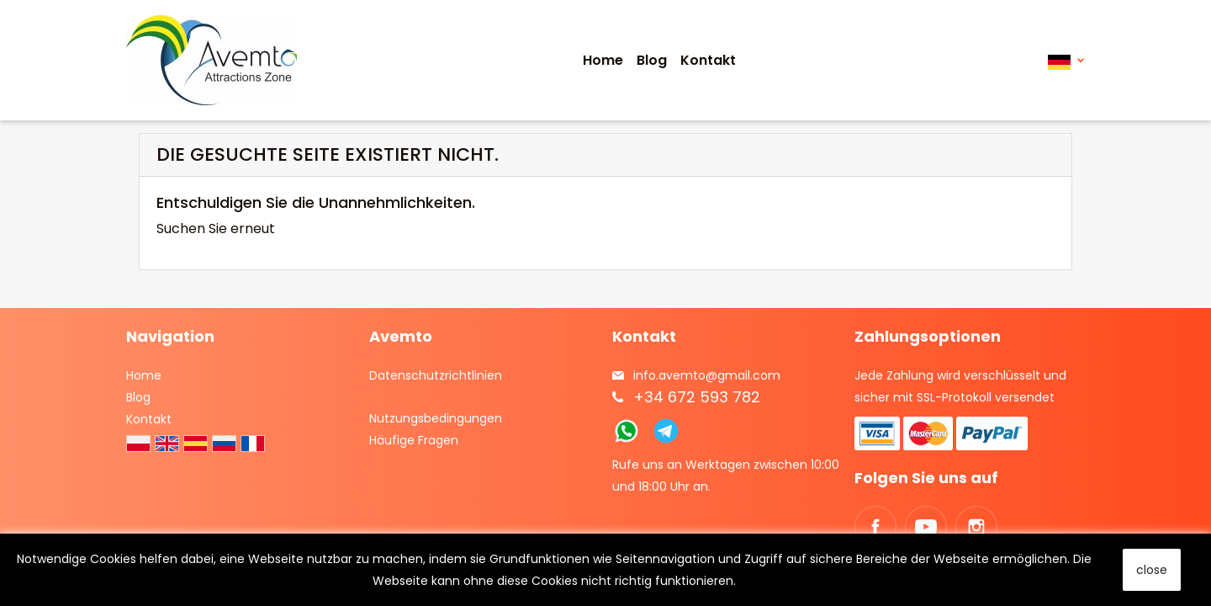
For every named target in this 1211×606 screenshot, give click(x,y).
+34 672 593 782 (696, 396)
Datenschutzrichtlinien (435, 375)
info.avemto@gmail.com (706, 375)
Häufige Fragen (413, 440)
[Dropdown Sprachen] (1066, 60)
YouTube (926, 527)
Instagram (976, 527)
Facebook (875, 527)
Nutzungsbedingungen (435, 418)
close (1151, 569)
